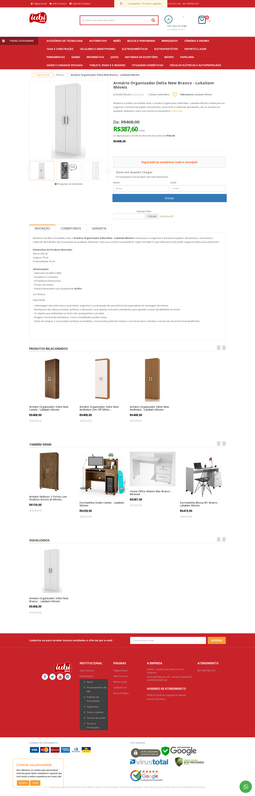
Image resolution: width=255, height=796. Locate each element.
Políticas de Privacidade (93, 698)
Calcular (152, 216)
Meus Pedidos (121, 693)
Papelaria (187, 57)
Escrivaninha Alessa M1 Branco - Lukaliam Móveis (199, 504)
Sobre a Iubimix (95, 712)
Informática (95, 57)
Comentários (71, 228)
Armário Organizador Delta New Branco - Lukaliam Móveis (48, 599)
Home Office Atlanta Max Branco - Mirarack (151, 492)
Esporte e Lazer (195, 49)
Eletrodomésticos (135, 49)
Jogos (114, 57)
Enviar (169, 198)
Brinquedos (170, 40)
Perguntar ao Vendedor (69, 183)
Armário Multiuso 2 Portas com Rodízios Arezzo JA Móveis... (48, 498)
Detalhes (23, 783)
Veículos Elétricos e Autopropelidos (195, 65)
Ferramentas (56, 57)
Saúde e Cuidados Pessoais (65, 65)
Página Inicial (39, 3)
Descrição (42, 228)
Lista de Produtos (79, 3)
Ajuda (90, 681)
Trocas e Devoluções (93, 725)
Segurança (92, 706)
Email (173, 182)
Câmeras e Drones (196, 40)
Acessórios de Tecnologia (65, 40)
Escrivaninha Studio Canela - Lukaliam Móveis (102, 504)
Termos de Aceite (96, 717)
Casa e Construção (60, 49)
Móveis (169, 57)
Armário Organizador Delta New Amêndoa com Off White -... (99, 408)
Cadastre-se (120, 687)
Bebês (117, 40)
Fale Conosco (58, 3)
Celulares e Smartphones (97, 49)
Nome (116, 182)
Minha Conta (120, 681)
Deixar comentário (159, 94)
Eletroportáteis (166, 49)
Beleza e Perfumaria (141, 40)
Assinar (216, 640)
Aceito (35, 783)
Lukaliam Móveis (203, 94)
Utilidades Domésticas (147, 65)
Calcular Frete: (144, 211)
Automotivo (98, 40)
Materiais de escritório (141, 57)
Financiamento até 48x (97, 689)
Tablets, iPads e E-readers (107, 65)
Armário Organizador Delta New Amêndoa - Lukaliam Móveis (149, 408)
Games (75, 57)
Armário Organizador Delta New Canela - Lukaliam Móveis (48, 408)
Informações (86, 676)
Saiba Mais (177, 110)
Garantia (99, 228)
